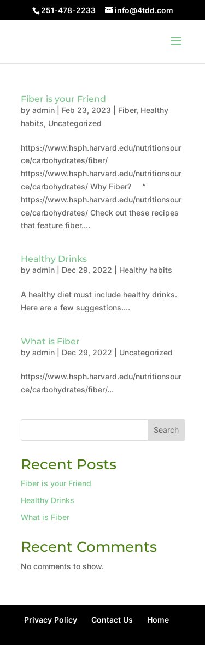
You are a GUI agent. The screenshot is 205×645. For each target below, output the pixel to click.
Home (158, 619)
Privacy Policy (50, 619)
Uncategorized (75, 123)
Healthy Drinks (54, 259)
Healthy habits (145, 269)
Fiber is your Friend (63, 99)
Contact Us (112, 619)
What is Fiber (50, 341)
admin (43, 110)
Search (166, 429)
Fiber (127, 110)
